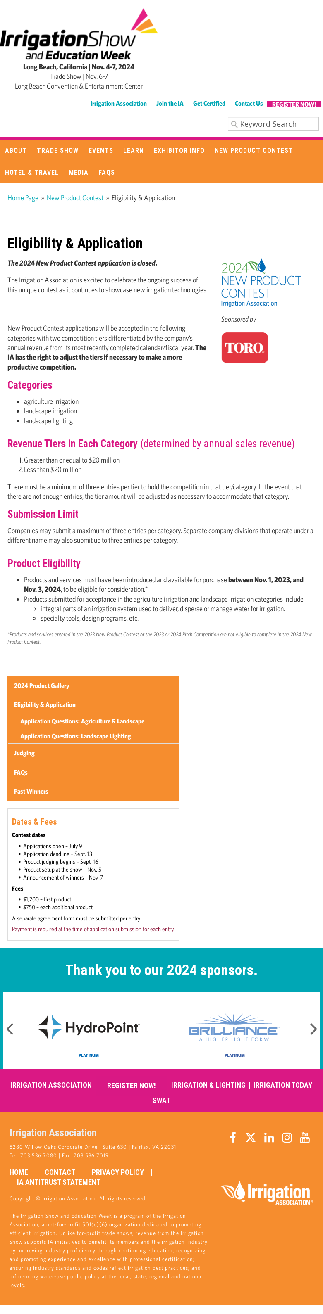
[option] (89, 1030)
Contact (60, 1172)
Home (19, 1172)
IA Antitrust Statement (58, 1182)
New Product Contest (75, 197)
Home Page (22, 197)
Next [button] (314, 1026)
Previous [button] (9, 1026)
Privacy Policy (118, 1172)
